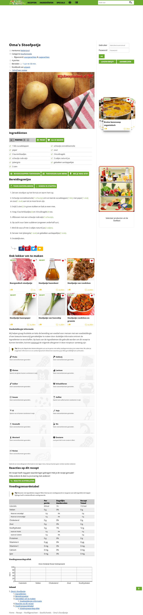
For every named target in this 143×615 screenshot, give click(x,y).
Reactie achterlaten (22, 481)
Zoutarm (58, 437)
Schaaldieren (60, 384)
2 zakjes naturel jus (62, 158)
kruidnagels (43, 212)
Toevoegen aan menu (54, 173)
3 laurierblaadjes (19, 154)
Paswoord (103, 50)
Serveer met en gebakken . (39, 233)
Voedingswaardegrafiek (29, 608)
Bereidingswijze (21, 596)
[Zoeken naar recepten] (116, 2)
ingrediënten (46, 2)
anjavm (27, 67)
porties (16, 60)
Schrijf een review (19, 70)
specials (61, 2)
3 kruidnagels (59, 154)
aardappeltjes (57, 233)
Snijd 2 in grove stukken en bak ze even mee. (33, 206)
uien (21, 206)
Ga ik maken (55, 140)
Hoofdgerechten (31, 612)
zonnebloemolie (31, 198)
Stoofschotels (26, 54)
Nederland (25, 50)
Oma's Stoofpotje (18, 591)
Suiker (14, 384)
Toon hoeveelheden (21, 186)
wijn (46, 217)
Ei (12, 410)
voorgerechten (30, 57)
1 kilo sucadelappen (20, 146)
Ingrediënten (20, 594)
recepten (32, 2)
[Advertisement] (71, 23)
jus (48, 228)
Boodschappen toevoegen (25, 173)
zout (56, 150)
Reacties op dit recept (24, 603)
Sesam (14, 397)
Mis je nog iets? (78, 173)
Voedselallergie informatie (31, 601)
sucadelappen (64, 198)
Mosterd (15, 437)
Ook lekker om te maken (25, 598)
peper (14, 150)
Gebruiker (103, 45)
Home (11, 612)
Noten (14, 451)
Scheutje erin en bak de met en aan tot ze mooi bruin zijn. (49, 199)
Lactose (57, 370)
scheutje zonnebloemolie (64, 146)
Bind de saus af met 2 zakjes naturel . (32, 228)
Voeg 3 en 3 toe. (32, 212)
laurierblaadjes (25, 212)
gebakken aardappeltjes (64, 162)
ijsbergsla (16, 162)
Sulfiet (57, 397)
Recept (19, 612)
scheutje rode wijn (20, 158)
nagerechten (44, 57)
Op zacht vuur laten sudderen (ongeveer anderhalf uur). (35, 222)
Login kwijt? (107, 61)
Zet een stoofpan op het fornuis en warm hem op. (33, 193)
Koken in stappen (45, 186)
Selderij (57, 357)
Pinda (13, 357)
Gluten (14, 370)
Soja (56, 410)
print (41, 140)
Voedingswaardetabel (24, 606)
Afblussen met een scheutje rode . (33, 217)
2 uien (14, 166)
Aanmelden (125, 61)
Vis (55, 424)
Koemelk (15, 424)
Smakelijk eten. (18, 238)
